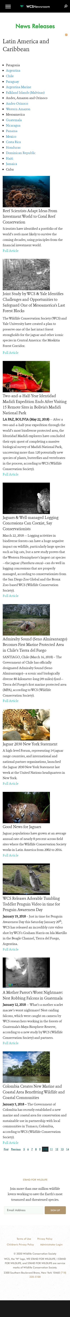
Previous (16, 1149)
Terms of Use (24, 1238)
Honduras (13, 147)
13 (62, 1149)
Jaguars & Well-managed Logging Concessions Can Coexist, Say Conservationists (31, 523)
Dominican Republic (21, 153)
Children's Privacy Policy (20, 1244)
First (6, 1149)
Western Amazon (18, 109)
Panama (11, 131)
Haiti (9, 158)
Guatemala (14, 120)
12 (56, 1149)
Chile (10, 76)
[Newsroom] (35, 4)
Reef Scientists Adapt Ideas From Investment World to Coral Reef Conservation (30, 216)
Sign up (55, 1210)
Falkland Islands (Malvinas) (25, 92)
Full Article (10, 251)
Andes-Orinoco (17, 103)
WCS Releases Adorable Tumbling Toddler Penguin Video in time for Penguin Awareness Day (31, 904)
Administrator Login (51, 1244)
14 (67, 1149)
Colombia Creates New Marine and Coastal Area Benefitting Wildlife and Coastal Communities (34, 1092)
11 (51, 1149)
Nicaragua (13, 125)
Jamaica (11, 164)
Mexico (11, 136)
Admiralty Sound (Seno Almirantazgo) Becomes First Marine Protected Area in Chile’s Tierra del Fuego (35, 645)
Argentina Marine (18, 87)
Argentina (13, 70)
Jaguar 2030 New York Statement (30, 744)
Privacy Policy (44, 1238)
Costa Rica (13, 142)
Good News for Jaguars (22, 826)
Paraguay (12, 82)
